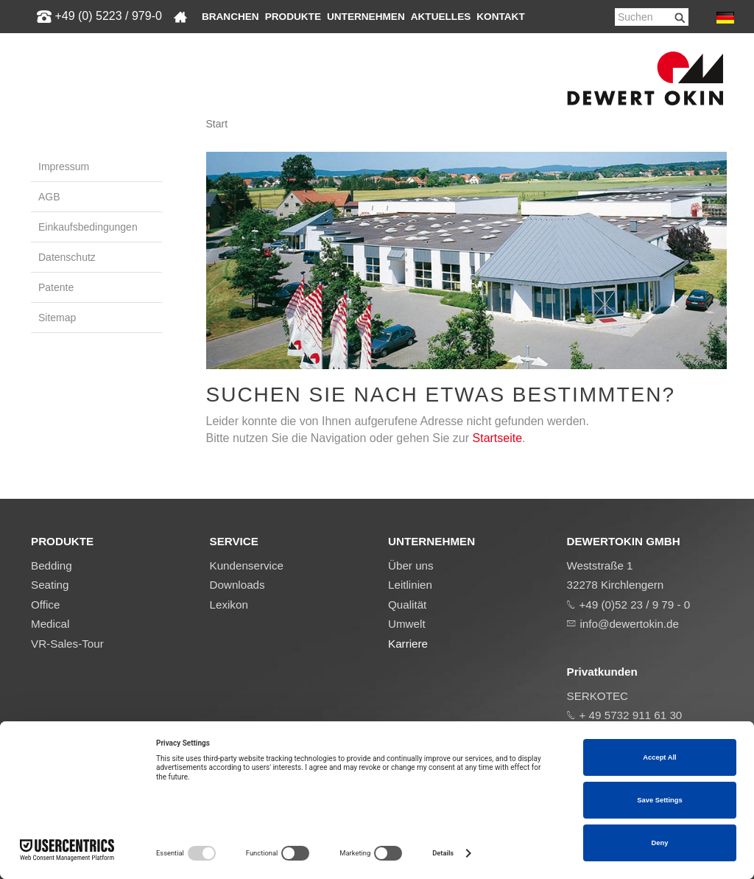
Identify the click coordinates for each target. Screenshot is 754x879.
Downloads (237, 584)
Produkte (293, 16)
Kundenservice (246, 565)
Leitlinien (410, 584)
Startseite (498, 438)
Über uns (411, 565)
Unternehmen (366, 16)
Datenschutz (67, 257)
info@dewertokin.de (629, 623)
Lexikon (229, 604)
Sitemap (57, 317)
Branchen (230, 16)
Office (45, 604)
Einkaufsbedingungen (88, 227)
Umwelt (407, 623)
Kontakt (500, 16)
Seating (50, 584)
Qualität (407, 604)
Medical (50, 623)
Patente (56, 287)
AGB (49, 197)
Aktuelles (441, 16)
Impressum (63, 166)
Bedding (51, 565)
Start (217, 124)
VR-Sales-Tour (67, 643)
